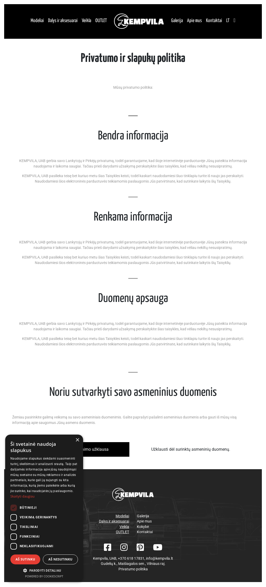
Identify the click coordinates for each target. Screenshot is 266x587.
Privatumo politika (133, 570)
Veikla (86, 21)
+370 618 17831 (131, 559)
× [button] (77, 440)
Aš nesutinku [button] (60, 559)
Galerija (177, 21)
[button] (44, 570)
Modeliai (37, 21)
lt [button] (227, 21)
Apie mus (194, 21)
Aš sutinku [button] (25, 559)
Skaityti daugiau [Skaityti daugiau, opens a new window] (22, 496)
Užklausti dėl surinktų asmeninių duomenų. (190, 450)
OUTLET (101, 21)
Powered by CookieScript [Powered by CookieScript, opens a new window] (44, 576)
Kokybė (143, 527)
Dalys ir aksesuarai (63, 21)
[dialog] (44, 508)
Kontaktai (214, 21)
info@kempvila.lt (159, 559)
